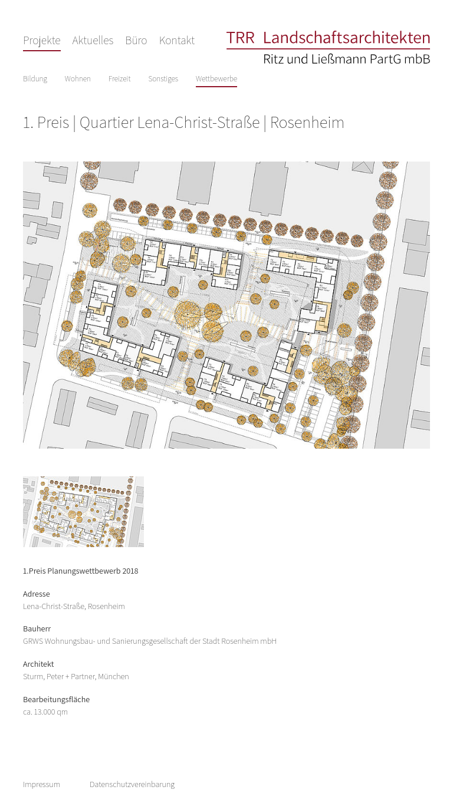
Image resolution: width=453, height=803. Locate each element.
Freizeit (119, 79)
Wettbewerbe (216, 79)
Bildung (35, 79)
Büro (136, 40)
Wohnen (78, 79)
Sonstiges (163, 79)
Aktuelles (93, 40)
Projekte (42, 40)
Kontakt (177, 40)
